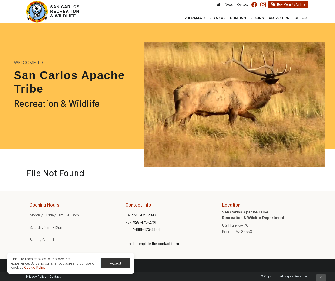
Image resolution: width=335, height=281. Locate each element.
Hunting (238, 18)
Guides (300, 18)
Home (218, 4)
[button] (321, 277)
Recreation (279, 18)
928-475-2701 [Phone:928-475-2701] (144, 222)
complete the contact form (157, 244)
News (229, 4)
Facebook (254, 4)
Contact (242, 4)
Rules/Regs (194, 18)
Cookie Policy (35, 267)
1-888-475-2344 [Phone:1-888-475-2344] (146, 229)
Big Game (217, 18)
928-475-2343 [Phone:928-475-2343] (144, 215)
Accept (115, 263)
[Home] (53, 11)
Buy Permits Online (291, 4)
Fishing (257, 18)
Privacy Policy (36, 276)
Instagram (263, 4)
